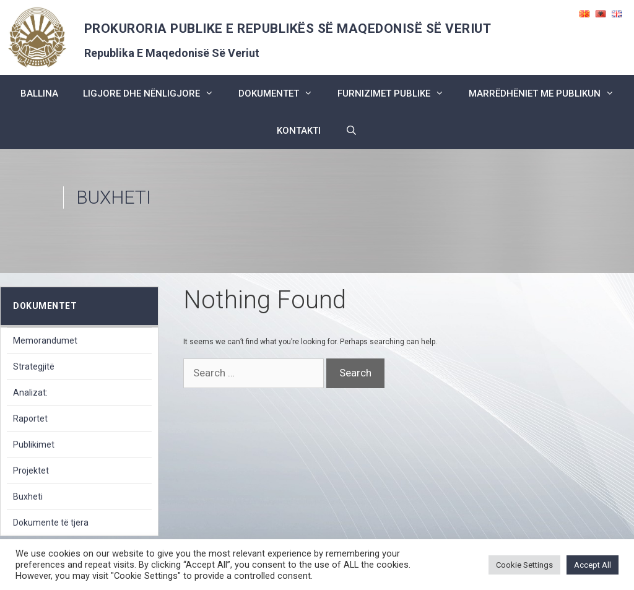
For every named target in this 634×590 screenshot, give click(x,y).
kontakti (299, 130)
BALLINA (39, 93)
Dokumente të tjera (51, 522)
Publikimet (33, 444)
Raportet (30, 418)
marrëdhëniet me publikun (548, 93)
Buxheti (28, 496)
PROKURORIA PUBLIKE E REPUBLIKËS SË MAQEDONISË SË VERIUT (288, 28)
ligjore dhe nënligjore (154, 93)
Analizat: (30, 392)
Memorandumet (45, 340)
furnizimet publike (396, 93)
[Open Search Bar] (351, 130)
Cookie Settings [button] (524, 565)
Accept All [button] (592, 565)
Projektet (31, 470)
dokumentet (281, 93)
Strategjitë (33, 366)
